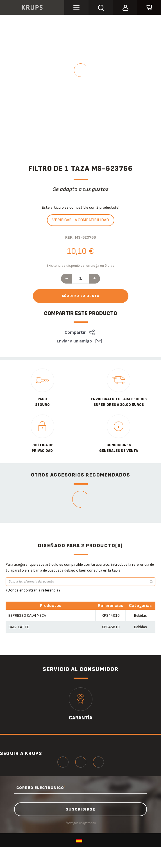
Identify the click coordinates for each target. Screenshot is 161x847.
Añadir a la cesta (80, 296)
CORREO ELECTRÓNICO (40, 787)
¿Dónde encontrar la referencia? (33, 590)
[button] (125, 6)
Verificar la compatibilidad (80, 220)
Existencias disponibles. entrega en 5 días (80, 265)
